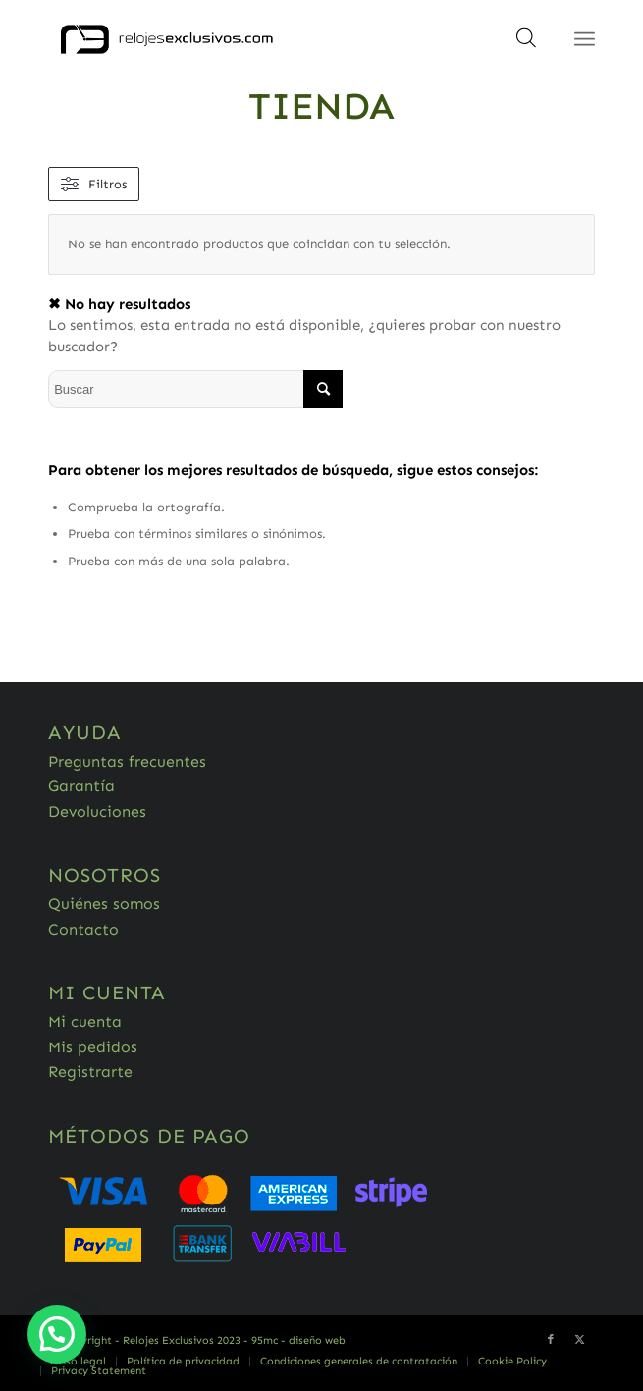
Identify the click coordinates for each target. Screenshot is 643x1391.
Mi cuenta (85, 1021)
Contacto (83, 929)
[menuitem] (78, 1361)
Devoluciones (97, 811)
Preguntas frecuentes (127, 761)
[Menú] (584, 39)
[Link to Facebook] (550, 1340)
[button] (56, 1334)
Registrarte (90, 1071)
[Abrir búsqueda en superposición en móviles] (526, 44)
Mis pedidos (92, 1047)
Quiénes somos (104, 903)
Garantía (81, 785)
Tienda (321, 106)
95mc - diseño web (298, 1340)
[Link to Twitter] (580, 1340)
